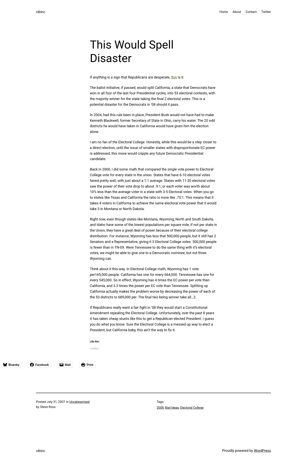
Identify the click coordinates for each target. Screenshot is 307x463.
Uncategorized (79, 402)
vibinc (40, 12)
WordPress (262, 451)
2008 (160, 408)
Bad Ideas (172, 408)
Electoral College (192, 408)
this (174, 77)
